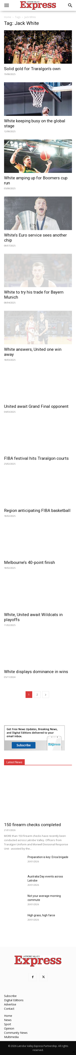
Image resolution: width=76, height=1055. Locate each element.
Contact (9, 1009)
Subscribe (10, 996)
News (8, 1020)
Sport (7, 1024)
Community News (16, 1033)
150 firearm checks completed (32, 824)
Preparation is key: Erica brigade (48, 857)
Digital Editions (14, 1000)
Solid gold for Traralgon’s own (32, 68)
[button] (6, 5)
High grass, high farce (41, 915)
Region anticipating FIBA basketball (37, 510)
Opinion (9, 1028)
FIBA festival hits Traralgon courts (36, 458)
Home (7, 17)
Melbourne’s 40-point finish (29, 562)
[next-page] (45, 694)
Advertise (10, 1004)
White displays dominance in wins (36, 671)
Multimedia (11, 1037)
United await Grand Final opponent (36, 406)
